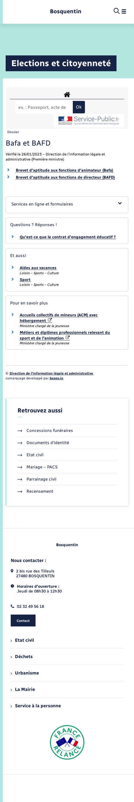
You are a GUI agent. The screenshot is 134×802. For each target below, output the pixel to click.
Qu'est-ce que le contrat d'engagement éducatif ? (68, 237)
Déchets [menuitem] (22, 656)
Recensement (35, 491)
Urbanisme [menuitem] (25, 673)
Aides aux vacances (38, 267)
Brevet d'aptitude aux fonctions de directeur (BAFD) (65, 177)
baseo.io (56, 378)
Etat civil (30, 454)
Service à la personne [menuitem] (36, 705)
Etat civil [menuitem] (22, 640)
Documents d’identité (43, 442)
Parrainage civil (36, 479)
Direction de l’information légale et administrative (51, 373)
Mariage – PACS (37, 467)
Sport (25, 279)
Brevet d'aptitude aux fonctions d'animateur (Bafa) (64, 170)
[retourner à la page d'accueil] (66, 11)
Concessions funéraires (45, 430)
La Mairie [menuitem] (23, 689)
